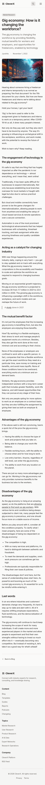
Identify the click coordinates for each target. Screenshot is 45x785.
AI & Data (5, 738)
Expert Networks (8, 742)
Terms (26, 778)
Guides (4, 702)
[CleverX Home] (8, 3)
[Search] (33, 4)
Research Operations (10, 746)
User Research (8, 730)
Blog (4, 694)
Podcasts (5, 710)
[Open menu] (40, 3)
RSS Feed (6, 761)
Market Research (8, 726)
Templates (6, 698)
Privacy (19, 778)
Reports (5, 706)
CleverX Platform (8, 757)
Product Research (9, 734)
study (9, 307)
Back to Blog (8, 659)
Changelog (6, 714)
